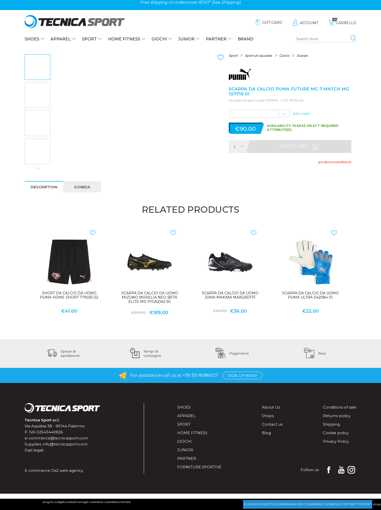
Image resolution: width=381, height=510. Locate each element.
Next (37, 168)
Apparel (61, 39)
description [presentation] (44, 187)
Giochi (159, 39)
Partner (216, 39)
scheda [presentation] (82, 187)
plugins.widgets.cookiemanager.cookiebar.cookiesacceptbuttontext (307, 504)
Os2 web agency (67, 470)
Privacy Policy (336, 441)
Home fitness (124, 39)
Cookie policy (336, 432)
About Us (271, 407)
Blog (266, 432)
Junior (186, 39)
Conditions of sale (339, 407)
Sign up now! (242, 375)
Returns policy (336, 415)
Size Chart (302, 114)
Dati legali (34, 450)
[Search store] (326, 39)
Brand (245, 39)
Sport (89, 39)
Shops (268, 415)
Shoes (32, 39)
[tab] (44, 186)
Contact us (272, 424)
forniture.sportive (199, 467)
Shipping (231, 2)
